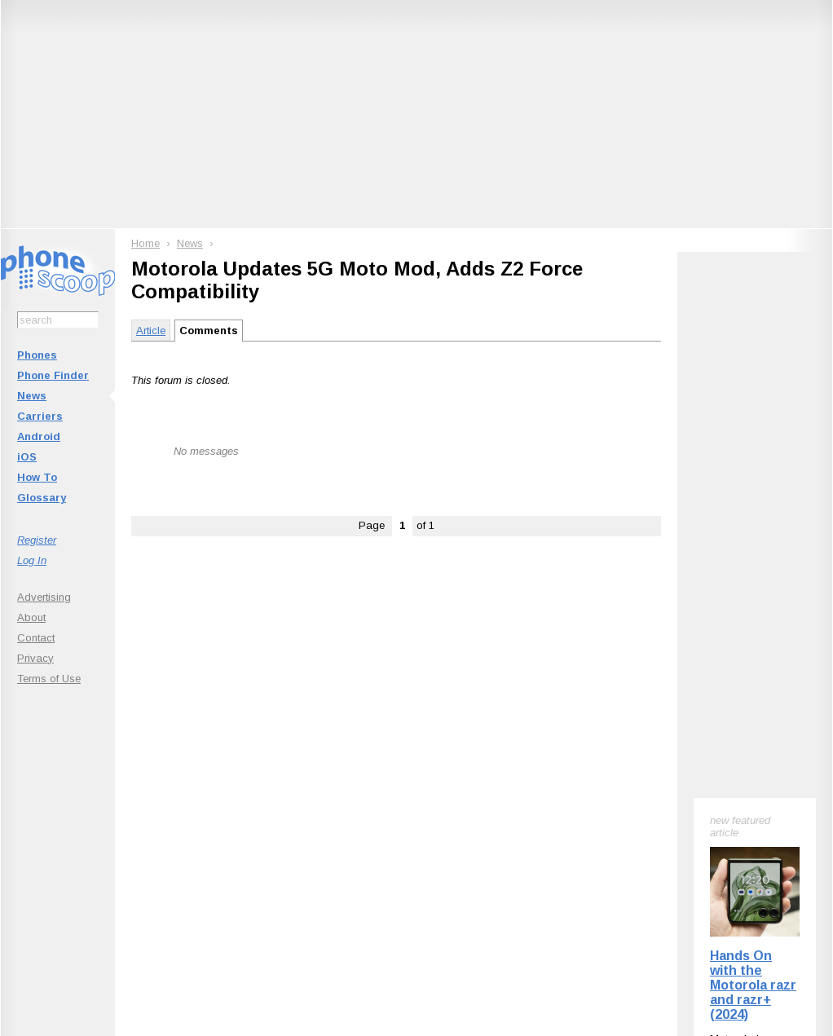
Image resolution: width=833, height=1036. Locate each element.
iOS (27, 457)
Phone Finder (53, 375)
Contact (36, 638)
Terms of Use (49, 678)
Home (145, 243)
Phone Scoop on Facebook (673, 812)
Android (38, 436)
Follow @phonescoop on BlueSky (240, 812)
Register (36, 540)
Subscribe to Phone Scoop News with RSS (92, 812)
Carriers (40, 416)
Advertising (44, 597)
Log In (31, 560)
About (31, 617)
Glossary (41, 498)
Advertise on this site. (417, 912)
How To (37, 477)
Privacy (35, 658)
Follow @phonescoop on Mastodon (388, 812)
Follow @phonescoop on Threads (536, 812)
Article (150, 330)
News (31, 396)
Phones (37, 355)
